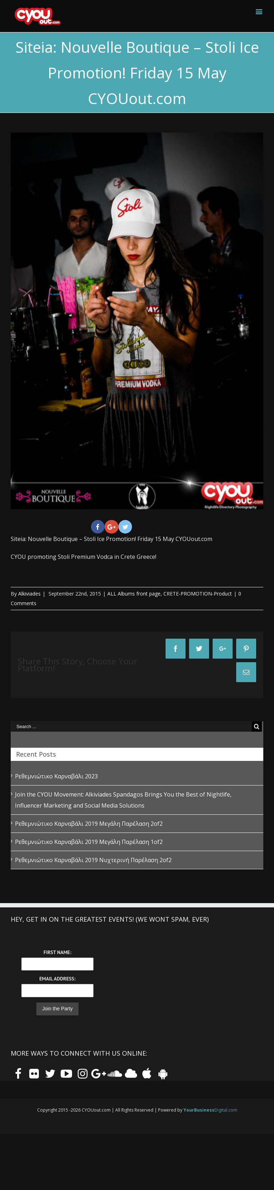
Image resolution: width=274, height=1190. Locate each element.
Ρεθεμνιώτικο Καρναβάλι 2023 (56, 776)
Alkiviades (29, 593)
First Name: (57, 952)
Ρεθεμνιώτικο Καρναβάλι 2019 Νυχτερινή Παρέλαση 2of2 (93, 860)
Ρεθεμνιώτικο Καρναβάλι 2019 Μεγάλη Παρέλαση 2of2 (89, 824)
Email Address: (57, 978)
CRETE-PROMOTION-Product (197, 593)
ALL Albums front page (134, 593)
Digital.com (210, 1110)
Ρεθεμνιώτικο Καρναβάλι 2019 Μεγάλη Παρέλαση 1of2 (89, 842)
